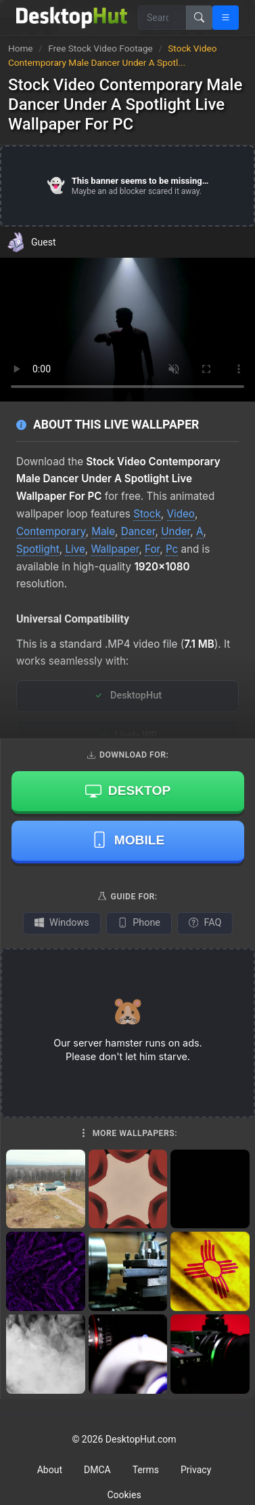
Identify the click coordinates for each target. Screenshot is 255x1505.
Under (175, 531)
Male (103, 531)
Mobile (128, 840)
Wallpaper (115, 549)
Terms (146, 1469)
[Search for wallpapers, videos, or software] (162, 17)
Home (20, 48)
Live (75, 549)
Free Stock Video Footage (101, 48)
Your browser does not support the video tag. (127, 330)
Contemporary (51, 531)
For (152, 549)
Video (181, 513)
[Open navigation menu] (225, 17)
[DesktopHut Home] (71, 17)
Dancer (138, 531)
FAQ (205, 923)
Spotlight (38, 549)
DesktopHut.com (141, 1439)
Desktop (127, 791)
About (49, 1469)
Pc (172, 549)
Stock (147, 513)
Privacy (196, 1469)
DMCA (97, 1469)
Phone (139, 923)
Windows (61, 923)
